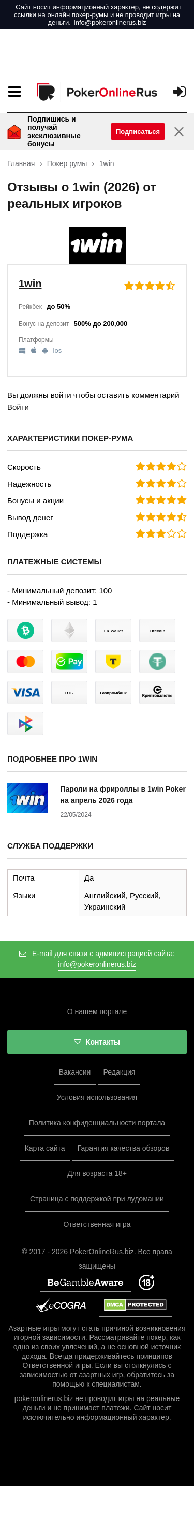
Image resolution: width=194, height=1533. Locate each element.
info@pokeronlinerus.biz (110, 22)
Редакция (119, 1072)
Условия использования (97, 1097)
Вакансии (75, 1072)
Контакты (97, 1042)
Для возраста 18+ (97, 1173)
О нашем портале (97, 1011)
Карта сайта (45, 1148)
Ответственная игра (97, 1224)
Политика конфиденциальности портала (97, 1123)
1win (106, 163)
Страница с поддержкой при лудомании (97, 1199)
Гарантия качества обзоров (124, 1148)
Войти (18, 407)
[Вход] (179, 91)
